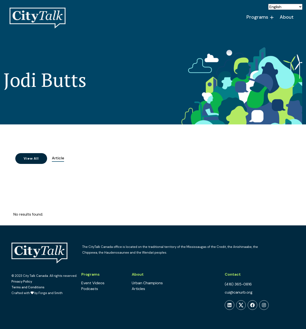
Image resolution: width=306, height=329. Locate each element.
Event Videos (92, 282)
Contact (233, 274)
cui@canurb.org (238, 292)
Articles (138, 288)
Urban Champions (147, 282)
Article (58, 158)
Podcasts (89, 288)
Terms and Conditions (27, 287)
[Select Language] (285, 7)
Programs (257, 17)
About (287, 17)
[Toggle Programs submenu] (272, 17)
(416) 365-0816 (238, 284)
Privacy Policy (21, 281)
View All (31, 158)
